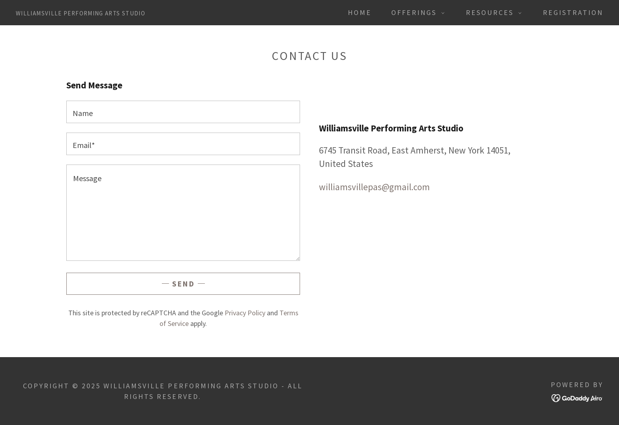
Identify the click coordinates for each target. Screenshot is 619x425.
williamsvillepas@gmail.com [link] (374, 187)
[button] (415, 12)
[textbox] (183, 112)
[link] (80, 12)
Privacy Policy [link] (245, 312)
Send (183, 283)
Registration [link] (573, 12)
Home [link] (359, 12)
